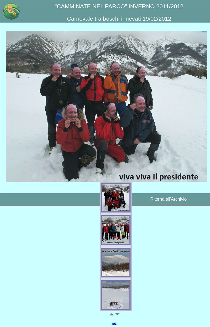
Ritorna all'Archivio (168, 199)
